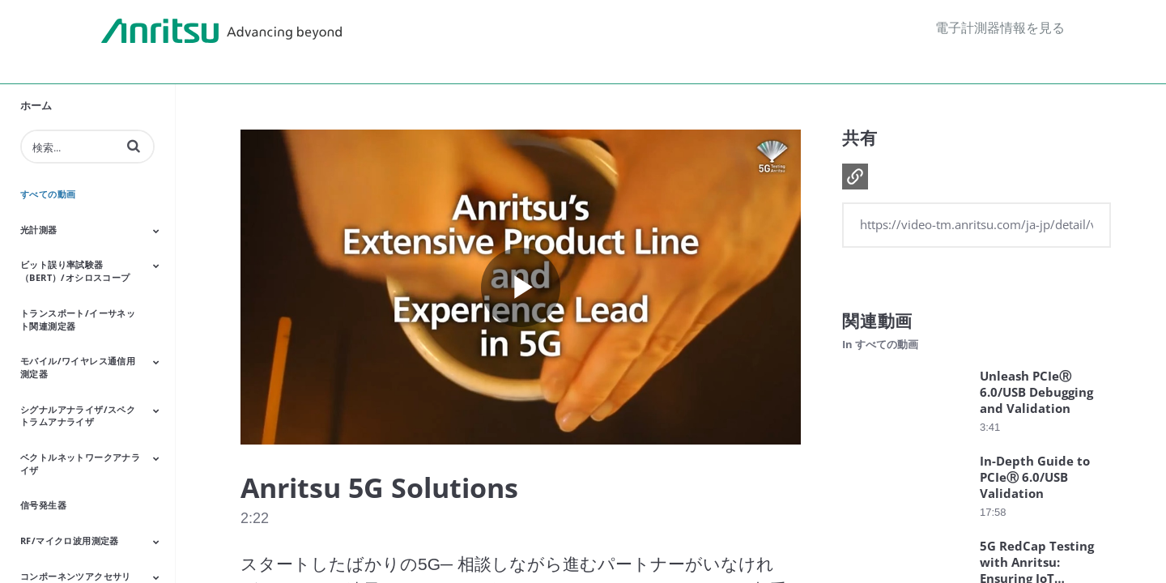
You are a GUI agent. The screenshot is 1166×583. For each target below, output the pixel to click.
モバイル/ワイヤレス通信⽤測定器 (77, 367)
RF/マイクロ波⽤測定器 (69, 540)
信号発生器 (43, 505)
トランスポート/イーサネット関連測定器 (77, 319)
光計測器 (38, 229)
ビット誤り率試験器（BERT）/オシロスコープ (75, 270)
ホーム (36, 105)
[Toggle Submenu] (156, 230)
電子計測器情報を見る (1000, 27)
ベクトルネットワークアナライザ (80, 463)
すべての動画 (47, 194)
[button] (133, 145)
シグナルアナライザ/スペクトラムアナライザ (77, 415)
